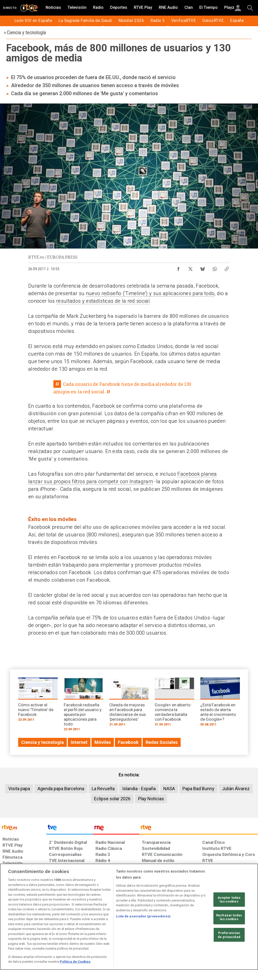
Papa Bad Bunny (198, 788)
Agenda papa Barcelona (61, 788)
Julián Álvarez (236, 788)
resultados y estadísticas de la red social (103, 301)
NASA (169, 788)
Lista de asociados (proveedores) (143, 916)
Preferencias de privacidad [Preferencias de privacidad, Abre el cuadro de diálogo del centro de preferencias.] (229, 935)
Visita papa (19, 788)
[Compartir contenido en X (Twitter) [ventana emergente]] (190, 267)
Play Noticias (151, 798)
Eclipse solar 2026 (112, 798)
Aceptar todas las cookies (229, 899)
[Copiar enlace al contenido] (227, 267)
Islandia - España (139, 788)
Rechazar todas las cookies (229, 917)
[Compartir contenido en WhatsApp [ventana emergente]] (215, 267)
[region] (129, 916)
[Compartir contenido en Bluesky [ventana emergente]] (203, 267)
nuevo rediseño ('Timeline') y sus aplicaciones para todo (150, 293)
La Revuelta (103, 788)
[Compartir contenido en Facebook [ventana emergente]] (178, 267)
